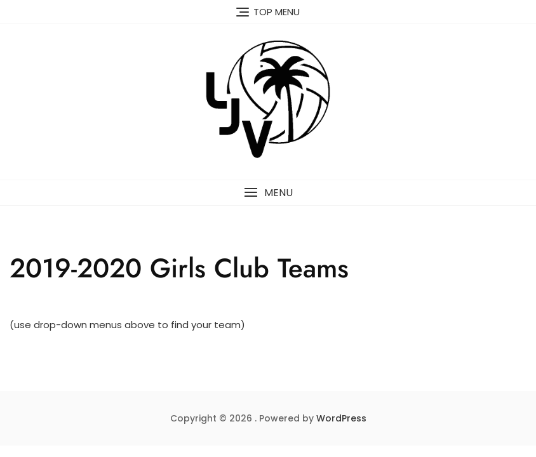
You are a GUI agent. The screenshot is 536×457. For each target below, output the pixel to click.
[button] (268, 193)
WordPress (341, 418)
